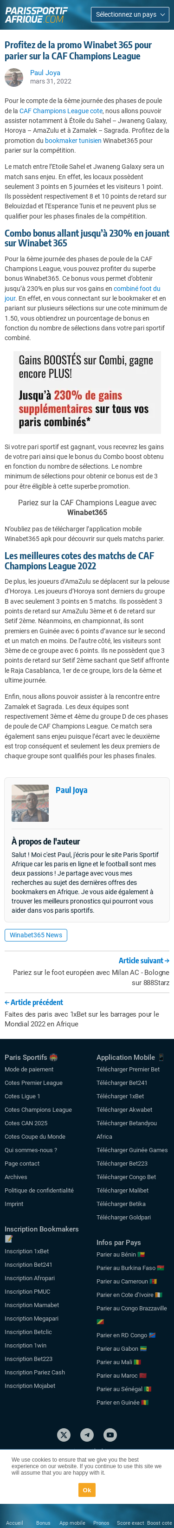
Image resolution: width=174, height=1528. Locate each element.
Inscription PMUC (27, 1291)
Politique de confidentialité (39, 1190)
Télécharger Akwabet (124, 1109)
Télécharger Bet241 (122, 1082)
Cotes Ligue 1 (22, 1096)
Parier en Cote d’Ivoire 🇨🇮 (129, 1294)
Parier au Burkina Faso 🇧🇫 (130, 1267)
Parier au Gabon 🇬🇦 (122, 1348)
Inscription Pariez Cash (35, 1372)
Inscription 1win (25, 1345)
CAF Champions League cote (61, 111)
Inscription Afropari (30, 1278)
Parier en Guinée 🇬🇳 (122, 1402)
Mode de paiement (29, 1069)
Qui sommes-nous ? (31, 1150)
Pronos (101, 1523)
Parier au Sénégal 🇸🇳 (124, 1389)
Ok (87, 1490)
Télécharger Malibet (122, 1190)
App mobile (72, 1523)
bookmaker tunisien (73, 140)
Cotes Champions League (38, 1109)
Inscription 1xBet (27, 1251)
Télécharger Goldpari (124, 1217)
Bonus (43, 1523)
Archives (16, 1176)
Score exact (130, 1523)
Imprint (14, 1203)
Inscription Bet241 (28, 1264)
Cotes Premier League (34, 1082)
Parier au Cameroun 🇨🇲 (127, 1281)
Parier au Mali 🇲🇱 (119, 1362)
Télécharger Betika (121, 1203)
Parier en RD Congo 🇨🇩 (126, 1335)
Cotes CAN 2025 (26, 1123)
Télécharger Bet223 (122, 1163)
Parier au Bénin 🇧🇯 (121, 1254)
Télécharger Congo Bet (126, 1176)
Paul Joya (72, 789)
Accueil (14, 1523)
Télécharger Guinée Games (132, 1150)
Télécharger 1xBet (120, 1096)
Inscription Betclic (28, 1331)
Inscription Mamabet (32, 1305)
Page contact (22, 1163)
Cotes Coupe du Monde (35, 1136)
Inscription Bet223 (28, 1358)
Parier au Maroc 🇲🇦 (122, 1375)
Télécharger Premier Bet (128, 1069)
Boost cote (159, 1523)
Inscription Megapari (31, 1318)
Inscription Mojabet (30, 1385)
